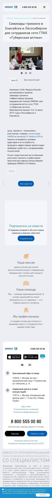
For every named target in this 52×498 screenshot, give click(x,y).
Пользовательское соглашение (26, 409)
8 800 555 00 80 (26, 421)
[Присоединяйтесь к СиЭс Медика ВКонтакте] (22, 365)
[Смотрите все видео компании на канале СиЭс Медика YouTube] (30, 365)
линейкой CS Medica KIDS (29, 136)
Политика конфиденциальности (26, 412)
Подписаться (26, 238)
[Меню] (44, 7)
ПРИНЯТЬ (42, 495)
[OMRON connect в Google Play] (30, 356)
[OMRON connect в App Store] (14, 356)
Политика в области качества (26, 441)
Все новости (26, 183)
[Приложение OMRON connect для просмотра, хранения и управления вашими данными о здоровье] (42, 356)
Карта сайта (26, 406)
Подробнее (38, 493)
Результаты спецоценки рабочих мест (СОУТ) (26, 443)
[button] (22, 73)
